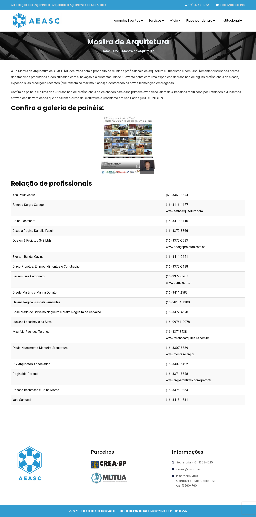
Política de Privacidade (133, 510)
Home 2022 (110, 51)
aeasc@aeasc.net (230, 5)
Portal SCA (180, 510)
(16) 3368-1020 (196, 5)
